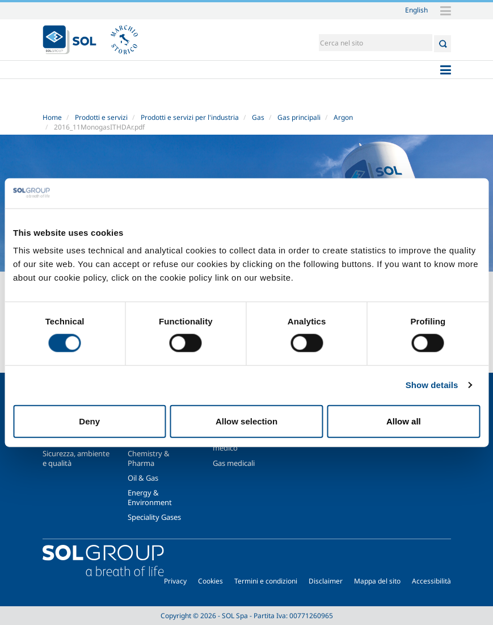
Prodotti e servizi (101, 117)
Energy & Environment (150, 497)
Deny (89, 421)
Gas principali (299, 117)
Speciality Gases (154, 517)
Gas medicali (234, 463)
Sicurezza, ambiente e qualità (76, 458)
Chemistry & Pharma (149, 458)
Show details (432, 385)
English (416, 9)
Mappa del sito (377, 581)
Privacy (175, 581)
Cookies (210, 581)
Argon (343, 117)
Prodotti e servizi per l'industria (190, 117)
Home (52, 117)
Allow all (403, 421)
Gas (258, 117)
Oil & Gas (143, 478)
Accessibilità (431, 581)
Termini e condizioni (265, 581)
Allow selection (246, 421)
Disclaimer (326, 581)
